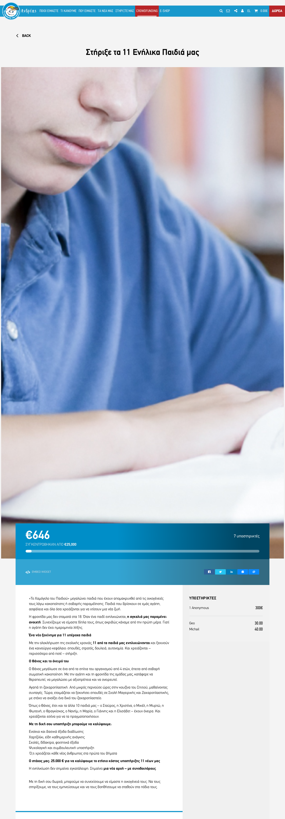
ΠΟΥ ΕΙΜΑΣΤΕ (87, 11)
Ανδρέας (29, 11)
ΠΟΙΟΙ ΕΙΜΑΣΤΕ (48, 11)
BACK (23, 36)
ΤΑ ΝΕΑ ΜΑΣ (105, 11)
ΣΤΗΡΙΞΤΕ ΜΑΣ (125, 11)
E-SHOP (165, 11)
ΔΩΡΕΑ (277, 11)
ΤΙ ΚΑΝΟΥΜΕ (68, 11)
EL (248, 11)
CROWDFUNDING (147, 11)
